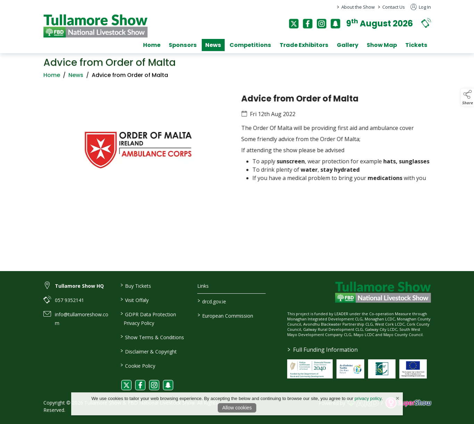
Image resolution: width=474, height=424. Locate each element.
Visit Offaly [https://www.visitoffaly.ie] (134, 299)
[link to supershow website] (408, 403)
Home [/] (151, 45)
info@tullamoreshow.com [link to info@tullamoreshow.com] (81, 318)
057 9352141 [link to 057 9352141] (69, 300)
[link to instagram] (154, 385)
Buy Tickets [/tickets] (135, 285)
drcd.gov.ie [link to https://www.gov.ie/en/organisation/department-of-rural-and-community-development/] (212, 301)
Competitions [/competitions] (250, 45)
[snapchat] (335, 23)
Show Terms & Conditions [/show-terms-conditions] (152, 337)
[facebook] (307, 23)
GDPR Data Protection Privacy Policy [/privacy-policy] (148, 318)
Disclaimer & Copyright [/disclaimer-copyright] (148, 351)
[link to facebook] (140, 385)
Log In (420, 7)
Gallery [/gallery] (347, 45)
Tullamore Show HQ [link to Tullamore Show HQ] (79, 286)
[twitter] (294, 23)
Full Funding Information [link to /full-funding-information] (323, 349)
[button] (426, 23)
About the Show (358, 7)
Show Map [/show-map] (382, 45)
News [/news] (213, 45)
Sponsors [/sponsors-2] (183, 45)
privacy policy (368, 398)
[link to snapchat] (168, 385)
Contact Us (393, 7)
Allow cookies (237, 407)
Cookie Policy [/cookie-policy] (137, 365)
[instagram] (321, 23)
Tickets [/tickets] (416, 45)
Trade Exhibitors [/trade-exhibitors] (304, 45)
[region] (237, 154)
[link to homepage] (95, 26)
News (75, 81)
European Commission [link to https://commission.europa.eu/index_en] (225, 315)
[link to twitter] (126, 385)
